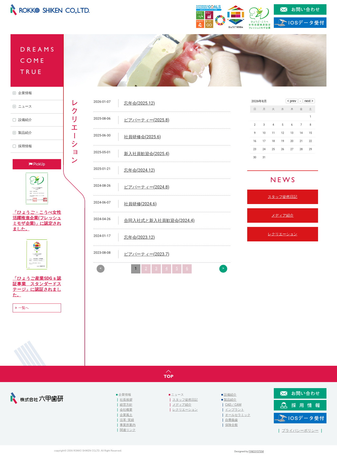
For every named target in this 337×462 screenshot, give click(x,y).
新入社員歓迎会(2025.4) (146, 153)
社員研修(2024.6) (140, 203)
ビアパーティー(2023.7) (146, 254)
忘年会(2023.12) (139, 237)
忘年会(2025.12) (139, 103)
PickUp (39, 164)
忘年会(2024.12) (139, 170)
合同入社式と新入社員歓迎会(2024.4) (159, 220)
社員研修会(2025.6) (142, 136)
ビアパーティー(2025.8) (146, 120)
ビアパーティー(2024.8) (146, 187)
